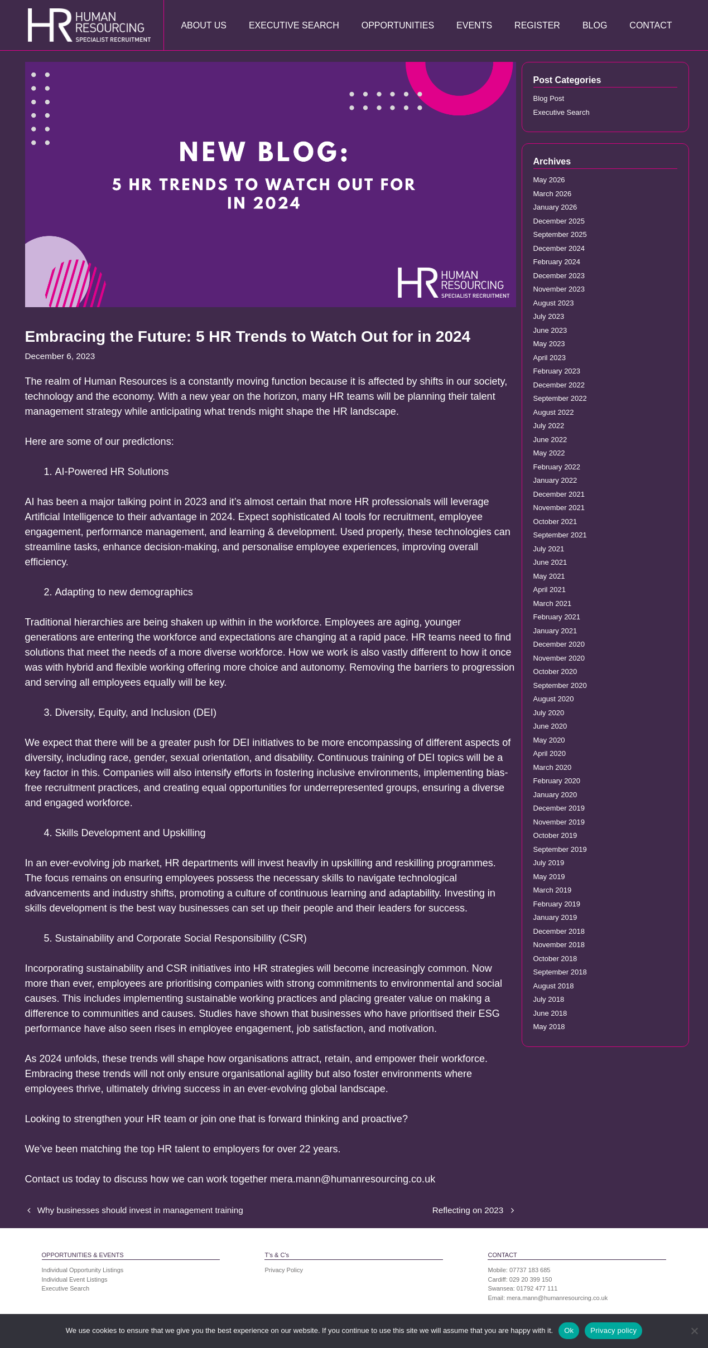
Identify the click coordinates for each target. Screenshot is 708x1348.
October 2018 (555, 958)
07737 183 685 (529, 1270)
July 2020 (549, 713)
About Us (204, 25)
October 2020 (555, 671)
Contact (650, 25)
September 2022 (560, 398)
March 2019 (552, 890)
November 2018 (559, 944)
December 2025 (559, 221)
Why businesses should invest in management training (140, 1210)
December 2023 (559, 275)
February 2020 (557, 781)
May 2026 (549, 180)
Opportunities (398, 25)
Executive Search (294, 25)
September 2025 (560, 234)
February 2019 (557, 904)
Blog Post (549, 98)
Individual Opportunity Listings (83, 1270)
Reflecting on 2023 (468, 1210)
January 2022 (555, 480)
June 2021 (550, 562)
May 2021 (549, 576)
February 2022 (557, 467)
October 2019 (555, 835)
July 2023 (549, 316)
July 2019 (549, 863)
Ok (569, 1330)
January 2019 (555, 917)
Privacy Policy (283, 1270)
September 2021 (560, 535)
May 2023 (549, 344)
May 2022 (549, 453)
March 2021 (552, 603)
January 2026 (555, 207)
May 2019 (549, 876)
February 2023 (557, 371)
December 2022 (559, 385)
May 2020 (549, 740)
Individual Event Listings (75, 1279)
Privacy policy (613, 1330)
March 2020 (552, 767)
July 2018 (549, 999)
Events (474, 25)
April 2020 (549, 753)
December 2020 (559, 644)
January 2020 (555, 795)
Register (537, 25)
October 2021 (555, 521)
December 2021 (559, 494)
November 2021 (559, 507)
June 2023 (550, 330)
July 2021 (549, 549)
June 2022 (550, 439)
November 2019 (559, 822)
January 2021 (555, 631)
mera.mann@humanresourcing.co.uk (557, 1297)
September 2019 (560, 849)
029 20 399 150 (530, 1279)
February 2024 (557, 262)
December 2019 (559, 808)
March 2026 (552, 194)
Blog (594, 25)
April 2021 (549, 589)
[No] (694, 1330)
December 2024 (559, 248)
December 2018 (559, 931)
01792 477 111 (537, 1288)
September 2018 (560, 972)
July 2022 (549, 425)
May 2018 (549, 1026)
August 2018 (553, 986)
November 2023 (559, 289)
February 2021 (557, 617)
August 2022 (553, 412)
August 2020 (553, 699)
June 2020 (550, 726)
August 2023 (553, 303)
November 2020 (559, 658)
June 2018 (550, 1013)
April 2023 (549, 357)
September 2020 (560, 685)
